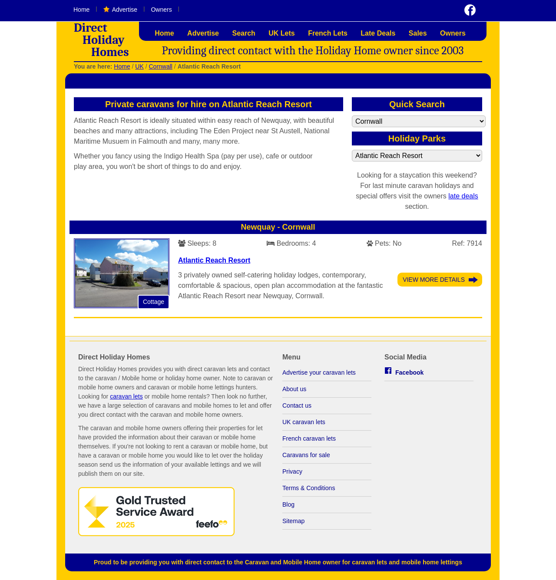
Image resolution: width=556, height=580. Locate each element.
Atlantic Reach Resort (214, 260)
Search (243, 33)
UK (139, 66)
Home (81, 9)
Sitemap (293, 520)
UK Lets (281, 33)
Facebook (409, 372)
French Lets (328, 33)
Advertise (124, 9)
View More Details (434, 279)
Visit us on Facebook (470, 10)
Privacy (292, 471)
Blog (288, 504)
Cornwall (160, 66)
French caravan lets (309, 438)
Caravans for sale (306, 454)
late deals (463, 196)
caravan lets (126, 396)
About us (294, 389)
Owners (161, 9)
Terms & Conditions (308, 487)
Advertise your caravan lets (319, 372)
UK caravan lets (303, 422)
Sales (418, 33)
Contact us (296, 405)
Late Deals (378, 33)
